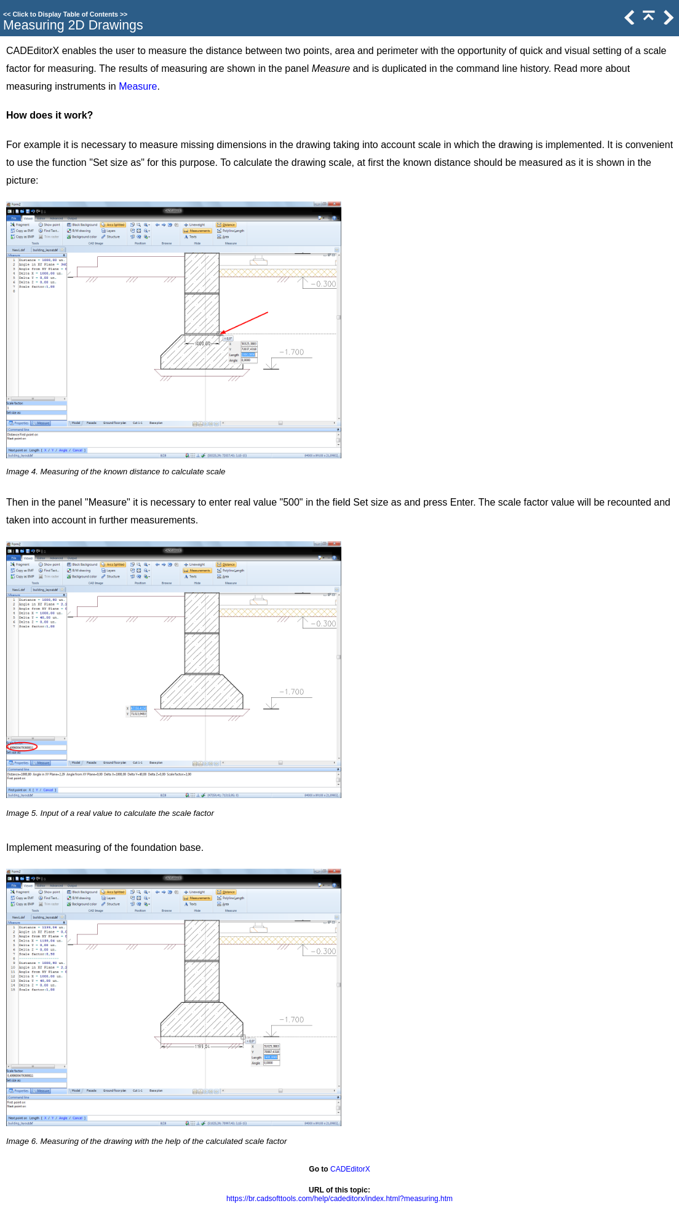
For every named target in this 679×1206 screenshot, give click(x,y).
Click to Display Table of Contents (65, 14)
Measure (138, 86)
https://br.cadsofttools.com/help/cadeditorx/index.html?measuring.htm (339, 1198)
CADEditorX (350, 1169)
